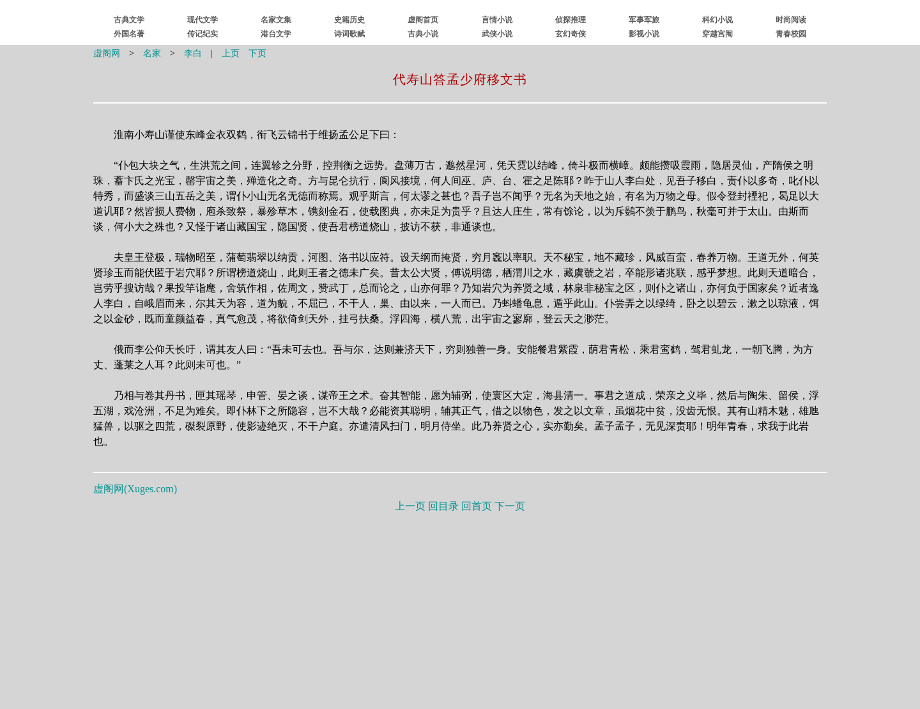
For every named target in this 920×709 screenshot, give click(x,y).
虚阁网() (135, 488)
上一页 (410, 506)
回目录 (443, 506)
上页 (231, 53)
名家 (152, 53)
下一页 (509, 506)
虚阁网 (106, 53)
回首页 (476, 506)
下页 (257, 53)
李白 (193, 53)
